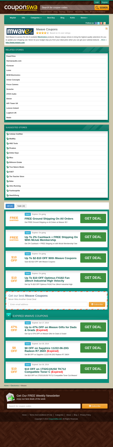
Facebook (96, 23)
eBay (55, 12)
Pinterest (101, 23)
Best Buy (51, 18)
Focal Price (11, 56)
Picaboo (12, 148)
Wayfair (13, 18)
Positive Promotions (97, 12)
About (68, 415)
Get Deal (93, 218)
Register (105, 2)
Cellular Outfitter (16, 134)
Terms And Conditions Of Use (41, 415)
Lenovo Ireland (12, 108)
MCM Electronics (13, 75)
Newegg (62, 12)
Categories (36, 18)
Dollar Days (14, 153)
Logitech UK (11, 113)
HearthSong (14, 195)
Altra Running (15, 186)
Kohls (72, 18)
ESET (11, 172)
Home (6, 386)
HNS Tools (13, 143)
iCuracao (10, 66)
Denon (9, 99)
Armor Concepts (13, 80)
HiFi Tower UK (12, 103)
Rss (104, 23)
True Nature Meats (16, 167)
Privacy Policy (85, 415)
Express (70, 12)
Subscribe (97, 304)
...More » (103, 40)
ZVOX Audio (11, 94)
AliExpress (79, 12)
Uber (86, 12)
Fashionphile (14, 191)
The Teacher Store (16, 177)
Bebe (11, 181)
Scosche (9, 89)
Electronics (42, 37)
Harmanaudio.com (14, 61)
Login (97, 2)
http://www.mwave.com (15, 43)
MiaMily (12, 139)
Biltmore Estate (15, 162)
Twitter (98, 23)
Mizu (11, 158)
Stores (84, 18)
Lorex (8, 70)
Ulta (23, 18)
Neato (8, 118)
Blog (62, 18)
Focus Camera (12, 85)
